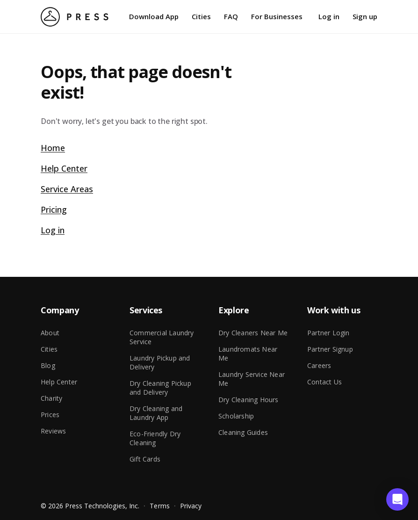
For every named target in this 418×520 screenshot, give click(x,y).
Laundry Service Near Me (251, 379)
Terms (159, 505)
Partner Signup (330, 349)
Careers (319, 365)
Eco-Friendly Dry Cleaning (155, 438)
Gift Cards (145, 459)
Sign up (365, 16)
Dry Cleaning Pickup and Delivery (160, 388)
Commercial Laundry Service (162, 337)
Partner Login (328, 332)
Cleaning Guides (243, 432)
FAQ (231, 16)
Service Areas (67, 189)
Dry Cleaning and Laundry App (156, 413)
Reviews (53, 430)
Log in (328, 16)
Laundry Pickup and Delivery (160, 362)
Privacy (191, 505)
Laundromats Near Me (247, 353)
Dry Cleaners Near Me (253, 332)
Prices (50, 414)
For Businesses (277, 16)
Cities (201, 16)
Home (53, 147)
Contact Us (324, 381)
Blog (48, 365)
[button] (397, 499)
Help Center (64, 168)
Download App (154, 16)
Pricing (54, 209)
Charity (51, 398)
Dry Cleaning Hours (248, 399)
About (50, 332)
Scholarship (236, 416)
